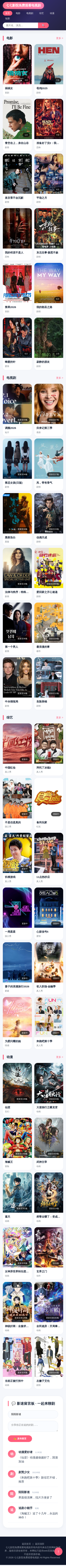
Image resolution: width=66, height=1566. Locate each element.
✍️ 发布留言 (20, 1439)
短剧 (7, 18)
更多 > (59, 38)
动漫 (52, 13)
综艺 (41, 13)
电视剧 (29, 13)
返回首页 (26, 1545)
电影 (18, 13)
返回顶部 (39, 1545)
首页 (7, 13)
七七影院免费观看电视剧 (23, 5)
